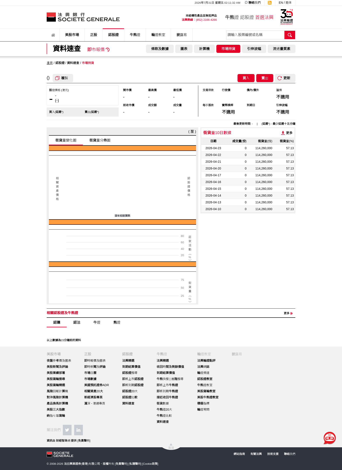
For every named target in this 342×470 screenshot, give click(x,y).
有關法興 (256, 454)
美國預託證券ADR (96, 385)
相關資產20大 (93, 391)
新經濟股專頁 (93, 397)
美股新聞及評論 (57, 366)
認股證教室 (204, 379)
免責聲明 (83, 440)
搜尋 (289, 35)
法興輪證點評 (206, 360)
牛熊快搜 (163, 379)
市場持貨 (228, 49)
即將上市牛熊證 (167, 385)
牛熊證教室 (204, 385)
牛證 (96, 322)
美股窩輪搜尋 (56, 379)
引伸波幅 (254, 49)
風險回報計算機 (57, 391)
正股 (93, 35)
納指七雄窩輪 (56, 415)
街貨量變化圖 (65, 140)
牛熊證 (135, 35)
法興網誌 (203, 366)
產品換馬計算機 (57, 403)
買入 (246, 78)
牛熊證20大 (164, 409)
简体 (289, 2)
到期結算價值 (131, 366)
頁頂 (171, 448)
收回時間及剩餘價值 (170, 366)
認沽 (76, 322)
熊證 (116, 322)
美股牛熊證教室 (208, 397)
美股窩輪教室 (206, 391)
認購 (56, 322)
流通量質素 (281, 49)
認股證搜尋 (129, 373)
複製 (64, 78)
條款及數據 (160, 49)
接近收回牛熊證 (167, 397)
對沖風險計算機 (57, 397)
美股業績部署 (56, 373)
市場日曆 (90, 373)
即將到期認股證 (133, 385)
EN (281, 2)
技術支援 (273, 454)
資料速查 (128, 403)
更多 (289, 133)
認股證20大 (130, 391)
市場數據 (90, 379)
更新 (286, 78)
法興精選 (128, 360)
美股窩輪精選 (56, 385)
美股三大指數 (56, 409)
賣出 (264, 78)
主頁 (50, 63)
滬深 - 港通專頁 (94, 403)
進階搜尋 (177, 379)
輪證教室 (158, 35)
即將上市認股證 (133, 379)
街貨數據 (163, 403)
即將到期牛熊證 (167, 391)
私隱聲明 (135, 463)
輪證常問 (203, 409)
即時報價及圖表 (95, 360)
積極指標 (203, 403)
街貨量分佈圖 (99, 140)
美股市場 (72, 35)
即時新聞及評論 (95, 366)
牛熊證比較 (164, 415)
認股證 (113, 35)
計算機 (204, 49)
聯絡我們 (254, 2)
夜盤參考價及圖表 (59, 360)
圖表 (183, 49)
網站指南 (239, 454)
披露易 (181, 35)
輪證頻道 (203, 373)
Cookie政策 (150, 463)
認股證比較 (129, 397)
